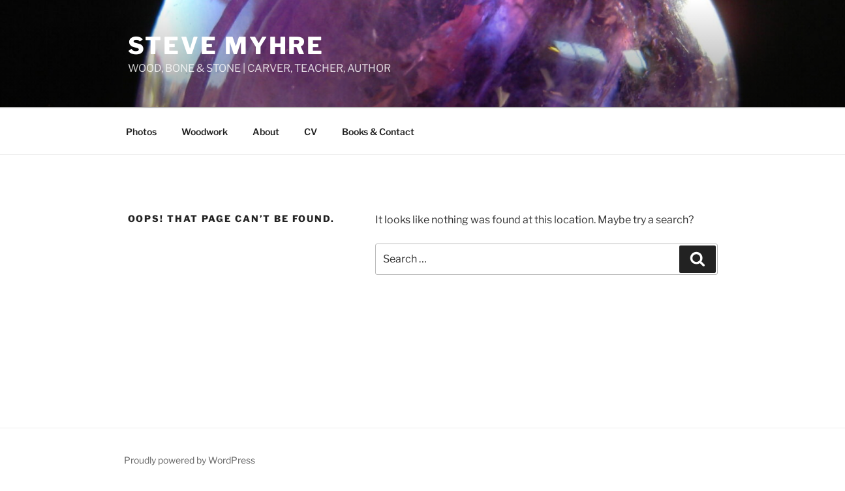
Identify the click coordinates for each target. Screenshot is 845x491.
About (266, 131)
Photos (141, 131)
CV (310, 131)
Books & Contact (378, 131)
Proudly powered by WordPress (189, 460)
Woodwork (204, 131)
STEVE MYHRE (226, 45)
